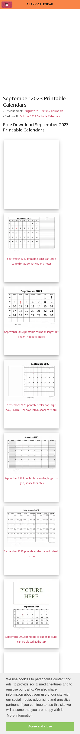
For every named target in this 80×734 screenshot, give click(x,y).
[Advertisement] (40, 51)
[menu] (8, 6)
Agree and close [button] (40, 726)
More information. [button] (20, 715)
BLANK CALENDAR (40, 4)
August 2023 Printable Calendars (44, 111)
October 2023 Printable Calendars (40, 116)
